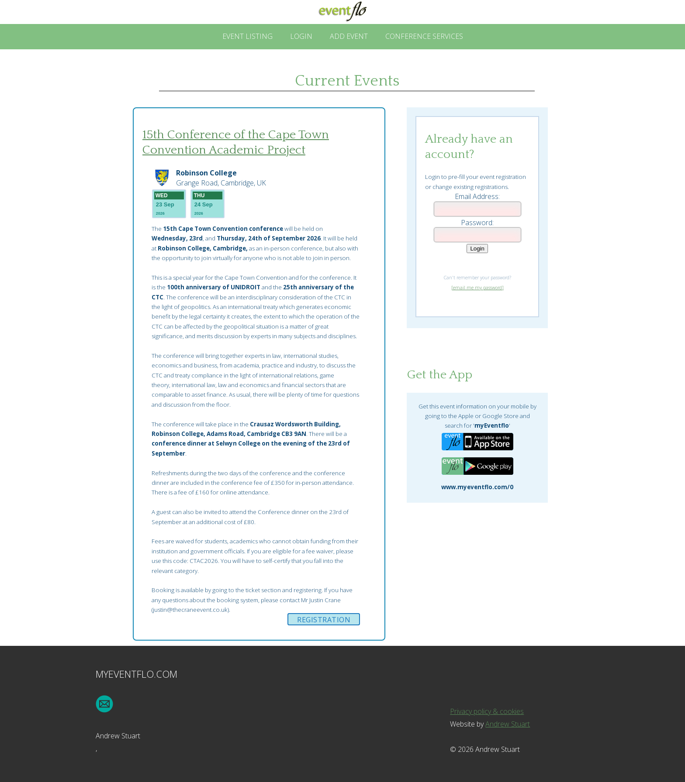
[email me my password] (477, 288)
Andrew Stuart (507, 724)
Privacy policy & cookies (487, 711)
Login (301, 36)
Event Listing (247, 36)
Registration (323, 619)
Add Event (349, 36)
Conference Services (424, 36)
